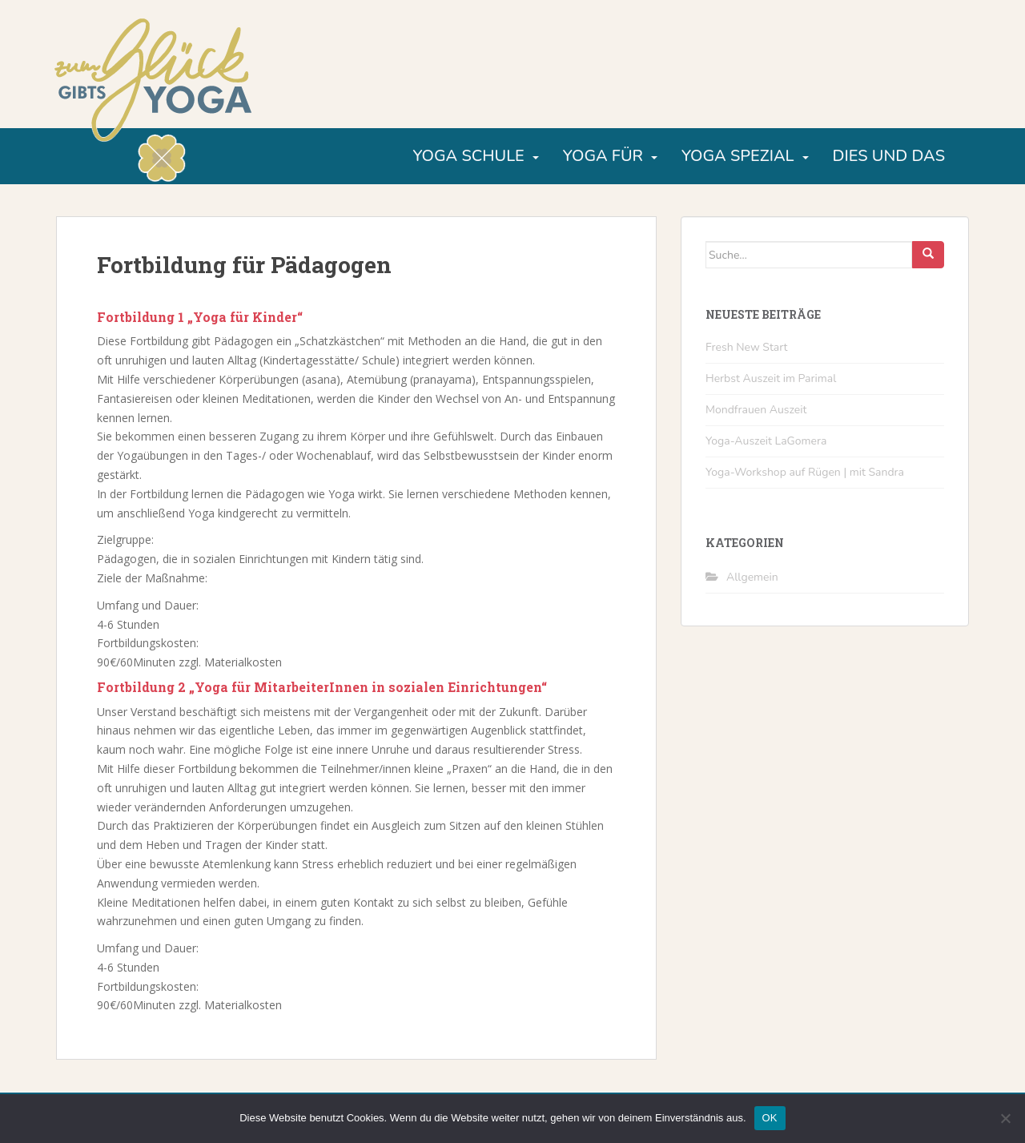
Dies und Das (889, 156)
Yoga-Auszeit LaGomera (765, 441)
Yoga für (603, 156)
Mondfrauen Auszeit (755, 409)
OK (770, 1118)
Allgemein (752, 577)
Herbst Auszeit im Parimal (770, 378)
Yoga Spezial (737, 156)
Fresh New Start (746, 347)
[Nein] (1005, 1118)
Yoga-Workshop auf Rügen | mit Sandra (804, 472)
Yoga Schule (468, 156)
